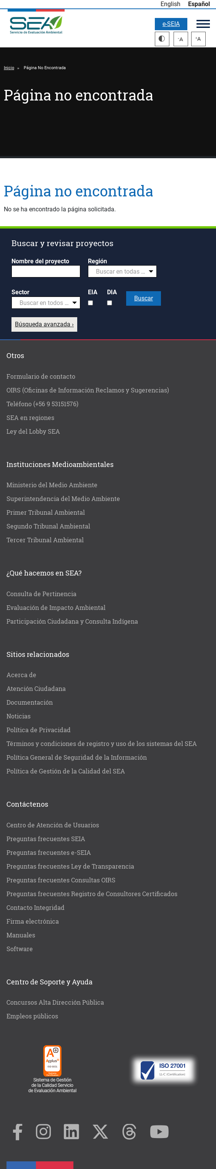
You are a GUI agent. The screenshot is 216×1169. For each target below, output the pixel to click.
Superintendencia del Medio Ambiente (63, 499)
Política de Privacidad (38, 730)
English (170, 4)
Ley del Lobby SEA (33, 431)
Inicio (9, 67)
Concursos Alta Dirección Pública (55, 1002)
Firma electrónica (32, 921)
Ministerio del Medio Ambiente (51, 485)
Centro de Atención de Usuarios (52, 825)
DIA (112, 292)
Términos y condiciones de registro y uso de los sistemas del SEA (101, 743)
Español (199, 4)
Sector (20, 292)
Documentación (29, 702)
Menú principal (203, 24)
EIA (92, 292)
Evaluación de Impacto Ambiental (56, 607)
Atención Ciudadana (36, 688)
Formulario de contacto (40, 376)
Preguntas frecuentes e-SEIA (48, 852)
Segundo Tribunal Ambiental (48, 526)
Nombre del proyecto (40, 261)
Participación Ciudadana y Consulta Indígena (72, 621)
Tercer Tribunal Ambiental (45, 540)
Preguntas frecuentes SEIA (45, 839)
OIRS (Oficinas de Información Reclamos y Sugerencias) (87, 390)
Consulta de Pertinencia (41, 594)
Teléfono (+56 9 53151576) (42, 404)
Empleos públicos (32, 1016)
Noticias (18, 716)
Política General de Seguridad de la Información (76, 757)
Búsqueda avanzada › (44, 324)
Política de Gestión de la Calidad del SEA (65, 771)
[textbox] (119, 272)
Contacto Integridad (35, 907)
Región (97, 261)
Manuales (20, 935)
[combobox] (122, 271)
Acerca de (21, 675)
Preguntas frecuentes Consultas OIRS (60, 880)
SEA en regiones (30, 417)
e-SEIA (171, 24)
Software (19, 949)
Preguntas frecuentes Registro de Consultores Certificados (91, 894)
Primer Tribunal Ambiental (45, 512)
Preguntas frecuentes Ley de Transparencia (70, 866)
